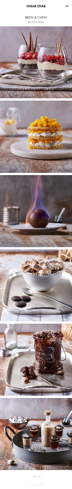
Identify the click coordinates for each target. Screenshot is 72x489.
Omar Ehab (36, 6)
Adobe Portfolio (40, 485)
